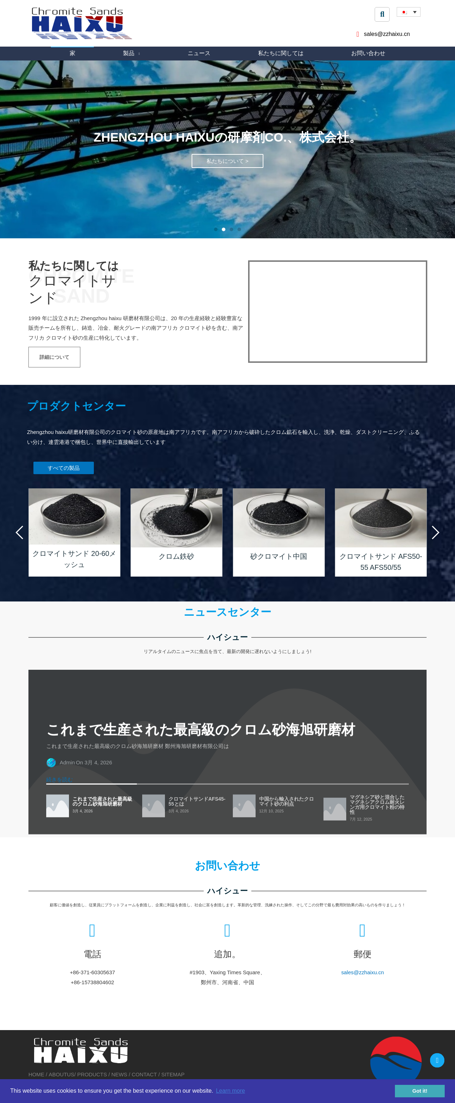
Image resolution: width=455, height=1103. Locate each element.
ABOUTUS (62, 1074)
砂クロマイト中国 (278, 556)
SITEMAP (173, 1074)
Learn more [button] (230, 1091)
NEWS (120, 1074)
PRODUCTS (92, 1074)
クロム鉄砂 (176, 556)
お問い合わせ (368, 53)
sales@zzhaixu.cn (269, 959)
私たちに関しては (281, 53)
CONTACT (144, 1074)
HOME (37, 1074)
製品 (128, 53)
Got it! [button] (419, 1091)
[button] (216, 230)
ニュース (199, 53)
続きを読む (59, 941)
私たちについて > (227, 173)
